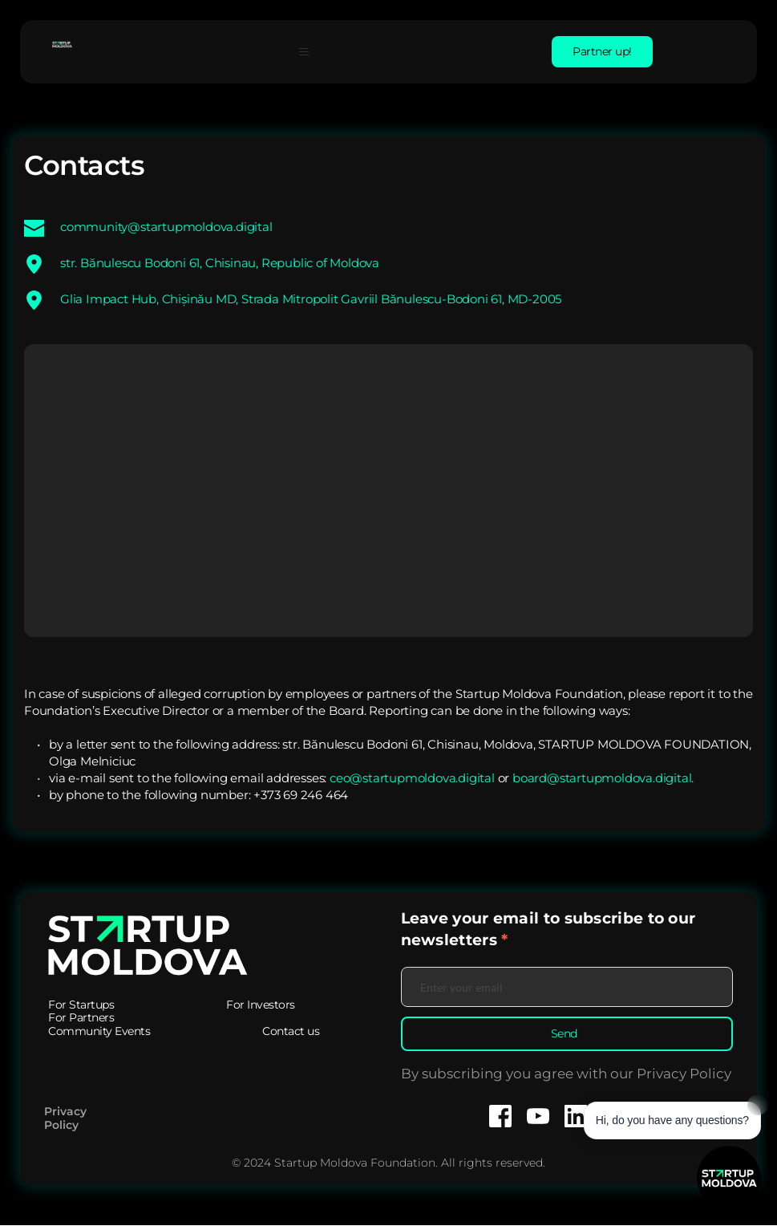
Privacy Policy (67, 1119)
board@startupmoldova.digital (601, 778)
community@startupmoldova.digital (166, 226)
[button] (310, 51)
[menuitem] (81, 1005)
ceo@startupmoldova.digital (412, 778)
